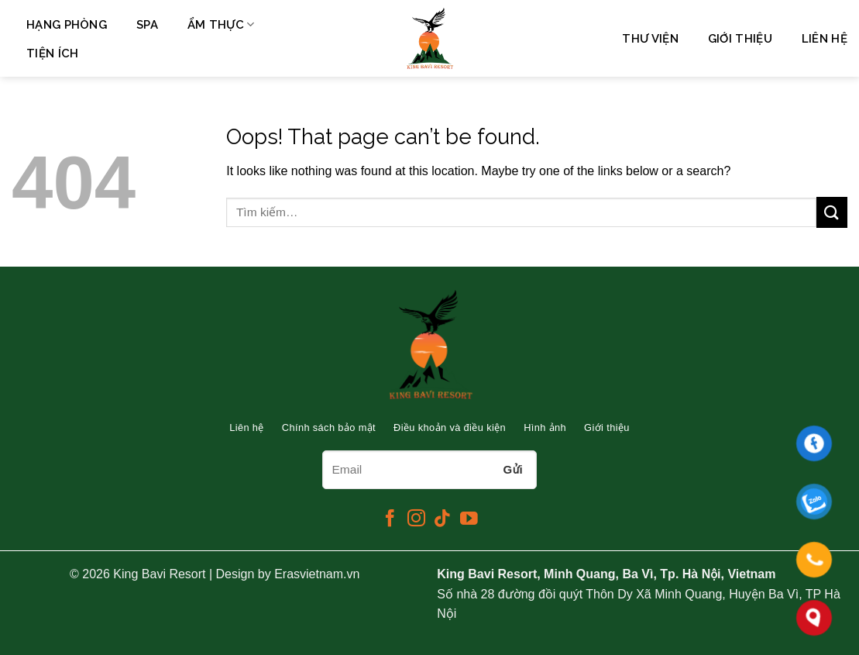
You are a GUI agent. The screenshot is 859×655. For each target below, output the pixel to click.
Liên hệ (824, 39)
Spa (147, 25)
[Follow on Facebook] (390, 519)
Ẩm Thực (221, 24)
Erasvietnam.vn (316, 574)
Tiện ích (52, 53)
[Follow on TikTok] (443, 519)
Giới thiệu (740, 39)
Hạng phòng (66, 25)
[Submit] (831, 212)
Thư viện (650, 39)
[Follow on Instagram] (416, 519)
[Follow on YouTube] (469, 519)
